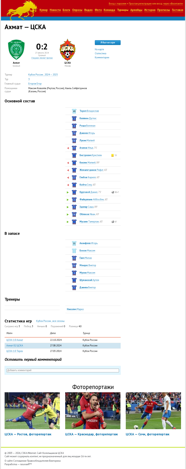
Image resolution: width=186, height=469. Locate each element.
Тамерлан (89, 221)
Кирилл (88, 177)
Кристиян (91, 155)
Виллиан (87, 125)
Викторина (55, 460)
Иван (87, 214)
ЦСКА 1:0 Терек (14, 351)
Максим (87, 250)
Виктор (88, 265)
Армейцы (136, 10)
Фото (98, 10)
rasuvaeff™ (26, 464)
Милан (86, 257)
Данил (88, 192)
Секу (86, 184)
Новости (55, 10)
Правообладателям (38, 460)
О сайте (9, 460)
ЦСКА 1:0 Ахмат (14, 340)
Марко (75, 309)
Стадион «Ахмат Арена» (42, 58)
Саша (87, 206)
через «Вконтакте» (173, 3)
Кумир (44, 10)
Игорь (87, 133)
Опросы (77, 10)
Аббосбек (92, 199)
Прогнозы (163, 10)
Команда (109, 10)
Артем (89, 280)
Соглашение (20, 460)
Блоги (66, 10)
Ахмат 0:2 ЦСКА (14, 345)
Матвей (87, 140)
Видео (88, 10)
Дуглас (88, 118)
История (149, 10)
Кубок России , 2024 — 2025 (43, 74)
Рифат (91, 170)
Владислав (89, 111)
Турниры (122, 10)
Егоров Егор (35, 83)
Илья (86, 147)
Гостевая (177, 10)
